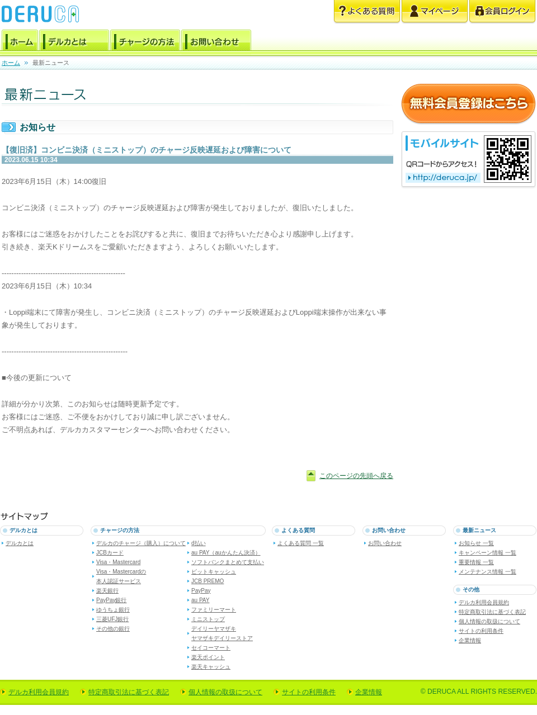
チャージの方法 (145, 42)
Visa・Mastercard (118, 562)
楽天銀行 (107, 591)
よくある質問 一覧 (300, 543)
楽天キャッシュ (210, 667)
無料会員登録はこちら (468, 104)
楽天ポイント (208, 657)
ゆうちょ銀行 (113, 610)
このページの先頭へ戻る (356, 476)
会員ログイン (502, 12)
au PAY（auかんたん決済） (226, 553)
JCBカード (110, 553)
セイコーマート (210, 648)
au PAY (200, 600)
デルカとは (74, 42)
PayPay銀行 (111, 600)
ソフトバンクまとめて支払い (227, 562)
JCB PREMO (207, 581)
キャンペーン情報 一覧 (487, 553)
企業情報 (470, 640)
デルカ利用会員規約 (484, 602)
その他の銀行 (113, 629)
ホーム (20, 42)
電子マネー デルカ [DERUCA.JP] (40, 14)
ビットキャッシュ (213, 572)
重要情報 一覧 (476, 562)
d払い (198, 543)
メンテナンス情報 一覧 (487, 572)
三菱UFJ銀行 (112, 619)
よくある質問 (367, 12)
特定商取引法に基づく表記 (492, 612)
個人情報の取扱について (489, 621)
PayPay (200, 591)
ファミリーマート (213, 610)
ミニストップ (208, 619)
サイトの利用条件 (481, 631)
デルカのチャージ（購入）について (141, 543)
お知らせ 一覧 (476, 543)
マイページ (434, 12)
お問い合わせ (216, 42)
